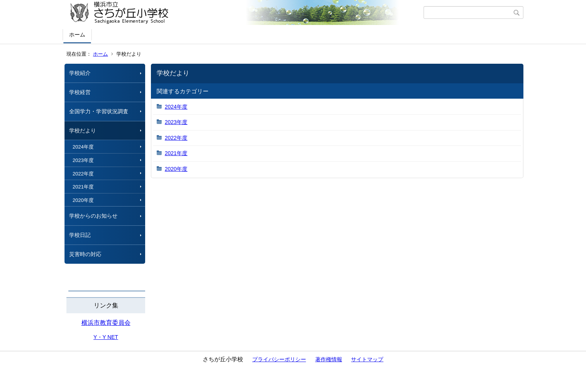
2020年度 (83, 200)
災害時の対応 (85, 254)
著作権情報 (328, 359)
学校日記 (80, 235)
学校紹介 (80, 73)
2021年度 (83, 187)
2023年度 (83, 160)
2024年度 (83, 147)
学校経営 (80, 92)
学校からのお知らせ (93, 216)
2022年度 (83, 174)
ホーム (77, 34)
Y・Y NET (105, 337)
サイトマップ (367, 359)
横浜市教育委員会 (106, 322)
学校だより (82, 130)
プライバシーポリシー (279, 359)
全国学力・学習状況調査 (98, 111)
